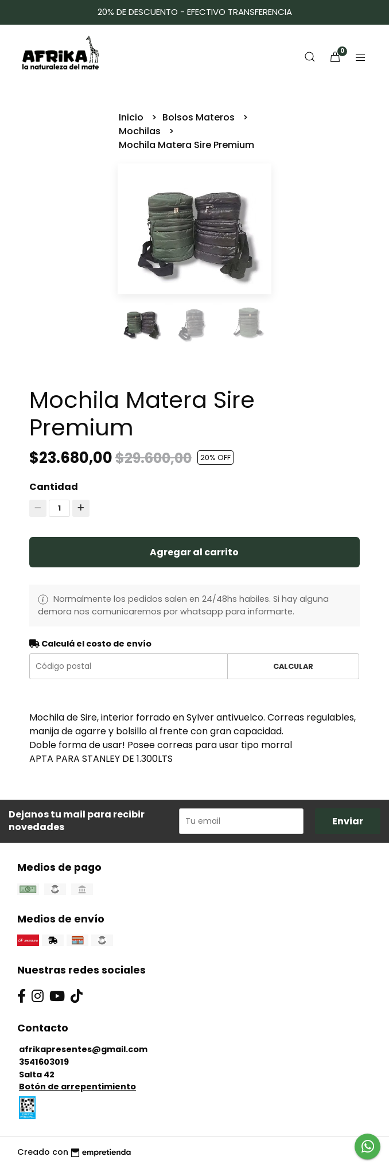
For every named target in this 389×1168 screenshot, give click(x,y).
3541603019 (44, 1062)
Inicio (132, 117)
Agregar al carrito (194, 552)
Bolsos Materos (199, 117)
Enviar (347, 821)
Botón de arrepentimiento (77, 1086)
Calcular (293, 666)
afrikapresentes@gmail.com (83, 1049)
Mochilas (141, 131)
